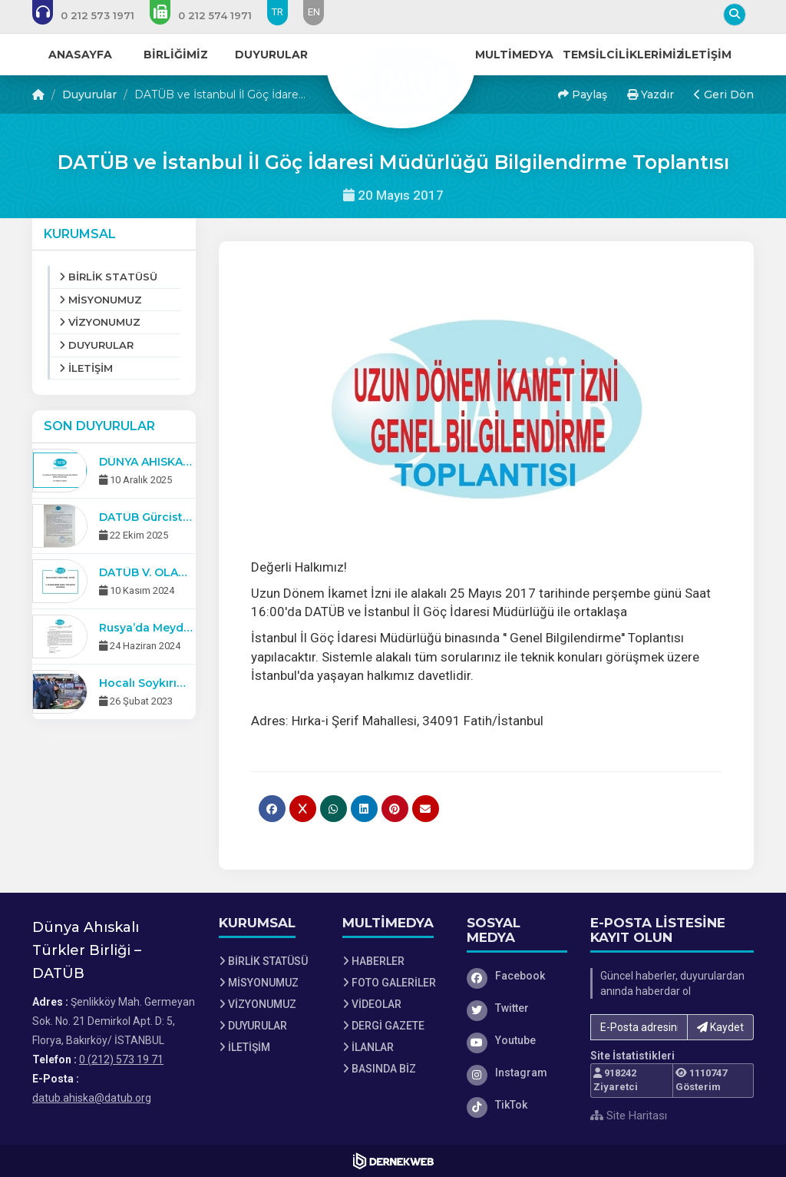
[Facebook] (517, 975)
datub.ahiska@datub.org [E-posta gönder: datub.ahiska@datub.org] (91, 1098)
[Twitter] (517, 1008)
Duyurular (89, 94)
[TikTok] (517, 1104)
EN (314, 12)
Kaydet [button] (720, 1027)
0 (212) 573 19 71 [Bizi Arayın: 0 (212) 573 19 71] (121, 1059)
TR (277, 12)
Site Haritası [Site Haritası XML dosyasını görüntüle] (628, 1115)
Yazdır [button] (650, 94)
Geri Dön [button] (724, 94)
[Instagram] (517, 1072)
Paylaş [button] (582, 94)
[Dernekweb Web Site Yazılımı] (393, 1160)
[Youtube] (517, 1040)
